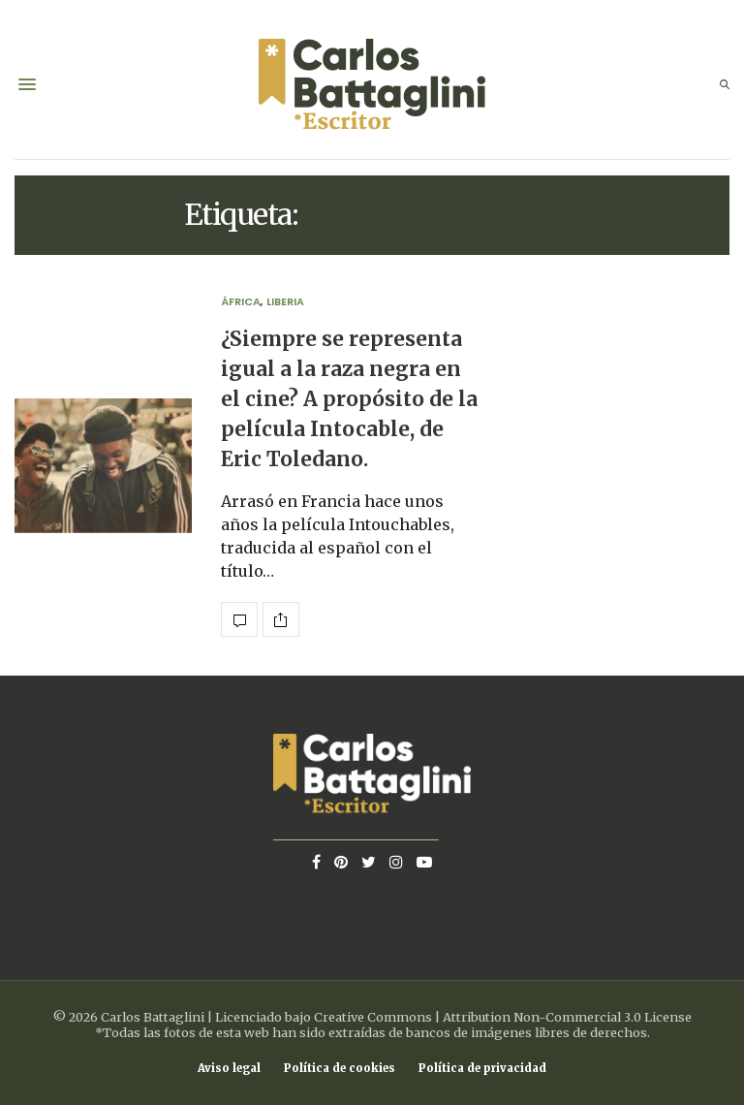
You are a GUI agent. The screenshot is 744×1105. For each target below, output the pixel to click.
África (241, 301)
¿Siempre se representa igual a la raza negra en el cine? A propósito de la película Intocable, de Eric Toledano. (349, 400)
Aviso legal (229, 1068)
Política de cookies (339, 1068)
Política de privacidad (482, 1068)
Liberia (285, 301)
